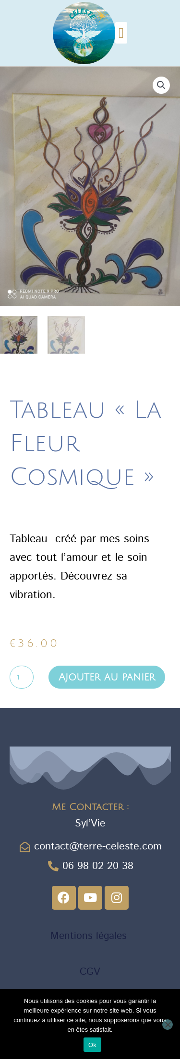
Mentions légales (90, 936)
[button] (121, 33)
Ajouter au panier (107, 677)
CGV (90, 972)
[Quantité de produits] (22, 677)
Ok (92, 1044)
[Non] (167, 1024)
